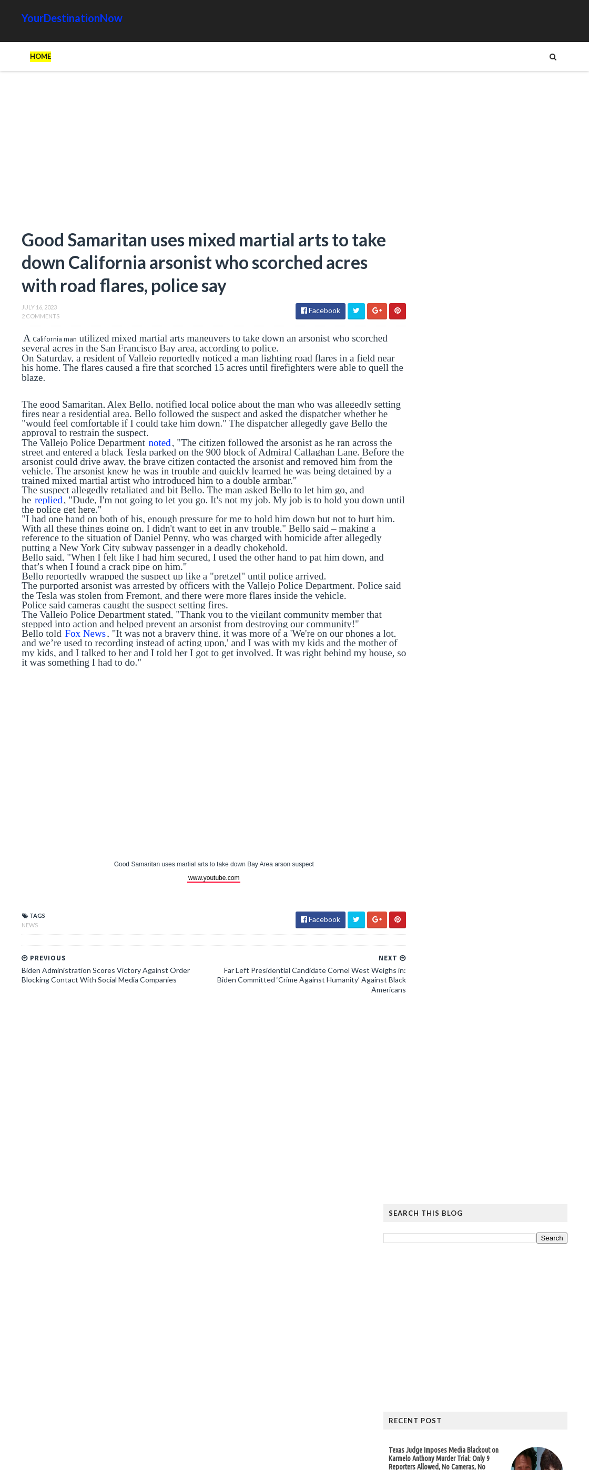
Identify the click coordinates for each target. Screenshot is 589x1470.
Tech (488, 1215)
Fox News (63, 636)
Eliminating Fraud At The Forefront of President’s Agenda (460, 663)
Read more (453, 575)
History (423, 1198)
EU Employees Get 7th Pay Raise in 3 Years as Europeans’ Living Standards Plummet (489, 1067)
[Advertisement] (184, 155)
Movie (526, 1198)
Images (494, 1198)
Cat (519, 1181)
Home (18, 56)
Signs (418, 1215)
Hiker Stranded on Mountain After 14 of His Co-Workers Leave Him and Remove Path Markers (493, 908)
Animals (488, 1181)
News (8, 927)
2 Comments (19, 319)
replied (27, 502)
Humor (459, 1198)
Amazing (448, 1181)
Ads (416, 1181)
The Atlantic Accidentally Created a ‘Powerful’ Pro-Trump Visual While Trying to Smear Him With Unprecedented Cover (493, 953)
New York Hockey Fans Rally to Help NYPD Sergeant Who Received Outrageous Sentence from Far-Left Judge (471, 814)
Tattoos (454, 1215)
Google (550, 1181)
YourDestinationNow (50, 18)
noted (138, 445)
